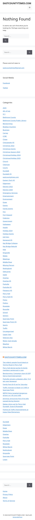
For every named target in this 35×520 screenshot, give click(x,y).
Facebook (6, 83)
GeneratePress (17, 517)
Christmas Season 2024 (11, 152)
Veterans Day (8, 338)
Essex (5, 202)
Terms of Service (9, 501)
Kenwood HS (7, 240)
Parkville (6, 284)
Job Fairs (6, 237)
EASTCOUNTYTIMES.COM (17, 3)
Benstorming (8, 124)
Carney (5, 133)
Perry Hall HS (8, 297)
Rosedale (6, 306)
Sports (5, 325)
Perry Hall (6, 294)
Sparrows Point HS (10, 322)
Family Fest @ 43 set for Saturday (15, 384)
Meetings (6, 259)
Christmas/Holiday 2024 (12, 155)
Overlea (6, 278)
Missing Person (8, 265)
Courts (5, 168)
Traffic (5, 328)
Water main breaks (10, 341)
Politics (5, 303)
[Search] (5, 40)
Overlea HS (7, 281)
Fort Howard (7, 215)
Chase (5, 139)
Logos (5, 459)
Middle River (7, 262)
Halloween (7, 224)
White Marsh (7, 347)
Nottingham (7, 268)
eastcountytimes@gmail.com (13, 68)
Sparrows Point (8, 319)
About (5, 497)
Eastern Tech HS (9, 180)
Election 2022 (8, 187)
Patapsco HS (7, 290)
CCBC (5, 136)
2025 (4, 108)
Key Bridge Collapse (10, 243)
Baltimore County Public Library (14, 120)
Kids (4, 249)
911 (4, 114)
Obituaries (7, 272)
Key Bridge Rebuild (10, 246)
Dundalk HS (7, 174)
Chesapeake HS (8, 142)
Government (7, 221)
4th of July (6, 111)
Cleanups (6, 164)
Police (5, 300)
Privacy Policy (8, 494)
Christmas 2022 (8, 146)
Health (5, 227)
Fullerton (6, 218)
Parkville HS (7, 287)
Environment (7, 199)
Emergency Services (10, 193)
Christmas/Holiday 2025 (12, 158)
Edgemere (6, 183)
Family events (8, 209)
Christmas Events (9, 149)
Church (5, 161)
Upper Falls (7, 334)
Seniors (5, 316)
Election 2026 (8, 190)
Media (5, 256)
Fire (4, 212)
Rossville (6, 309)
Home (5, 491)
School (5, 312)
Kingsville (6, 253)
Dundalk (6, 171)
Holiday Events (8, 234)
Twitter (5, 88)
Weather (6, 344)
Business (6, 130)
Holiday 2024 (8, 231)
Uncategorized (8, 331)
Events (5, 205)
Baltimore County (9, 117)
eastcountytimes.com (11, 177)
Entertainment (8, 196)
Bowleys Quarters (9, 127)
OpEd (5, 275)
